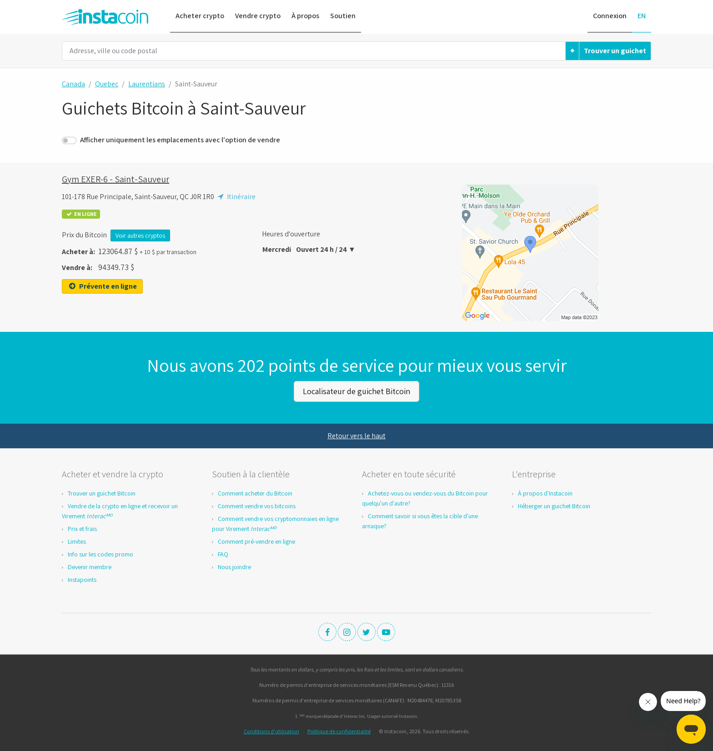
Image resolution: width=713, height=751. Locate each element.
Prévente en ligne (102, 286)
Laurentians (146, 84)
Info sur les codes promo (100, 553)
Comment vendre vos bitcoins (257, 505)
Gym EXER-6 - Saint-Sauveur (115, 179)
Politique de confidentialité (339, 730)
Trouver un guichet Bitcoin (102, 492)
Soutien (343, 15)
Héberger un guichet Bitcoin (554, 505)
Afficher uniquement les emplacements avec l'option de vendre (180, 140)
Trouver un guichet (615, 50)
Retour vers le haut (356, 435)
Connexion (610, 15)
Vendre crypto (258, 15)
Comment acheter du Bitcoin (255, 492)
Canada (73, 84)
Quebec (106, 84)
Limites (77, 540)
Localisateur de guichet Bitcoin (356, 391)
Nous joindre (234, 566)
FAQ (223, 553)
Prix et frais (82, 528)
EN (642, 15)
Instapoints (82, 579)
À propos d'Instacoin (545, 492)
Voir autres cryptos (140, 235)
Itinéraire (236, 196)
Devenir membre (89, 566)
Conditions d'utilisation (271, 730)
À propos (305, 15)
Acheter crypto (200, 15)
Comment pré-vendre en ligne (256, 540)
